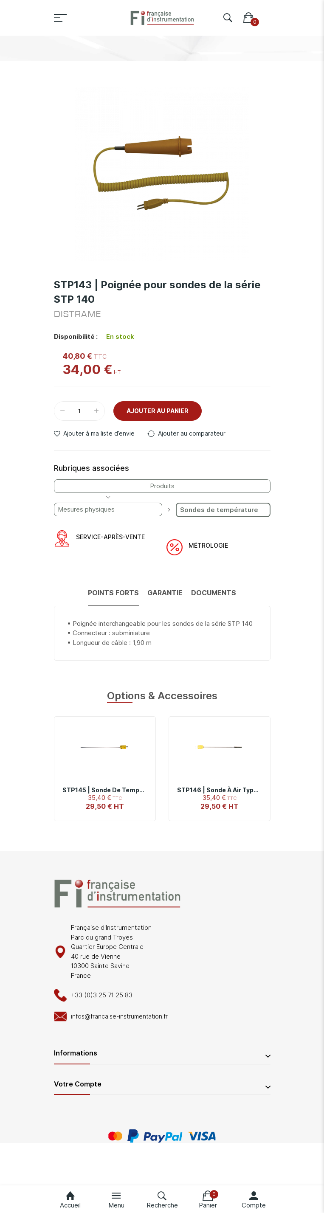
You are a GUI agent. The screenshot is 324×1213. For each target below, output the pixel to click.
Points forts (113, 592)
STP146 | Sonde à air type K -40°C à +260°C (219, 790)
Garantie (165, 592)
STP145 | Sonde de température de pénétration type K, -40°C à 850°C (104, 790)
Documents (213, 592)
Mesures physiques (86, 509)
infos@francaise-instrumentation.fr (119, 1016)
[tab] (113, 597)
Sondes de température (219, 510)
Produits (162, 486)
